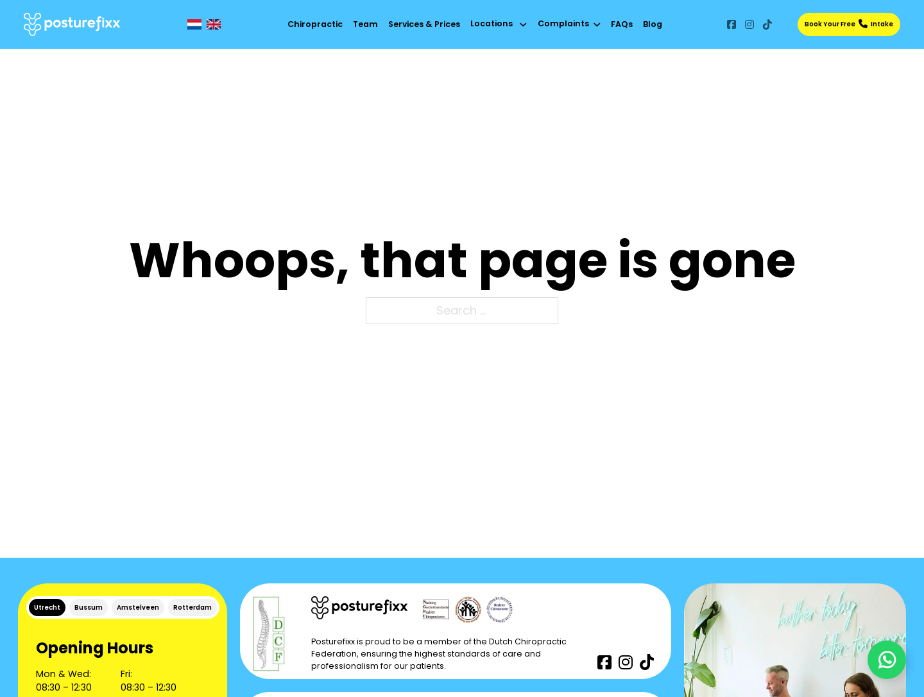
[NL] (194, 24)
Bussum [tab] (88, 607)
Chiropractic (315, 24)
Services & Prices (424, 24)
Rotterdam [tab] (192, 607)
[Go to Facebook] (731, 24)
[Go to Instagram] (749, 24)
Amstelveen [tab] (138, 607)
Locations (491, 23)
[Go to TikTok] (767, 24)
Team (365, 24)
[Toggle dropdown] (523, 25)
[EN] (214, 24)
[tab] (47, 607)
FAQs (622, 24)
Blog (652, 24)
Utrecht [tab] (47, 607)
